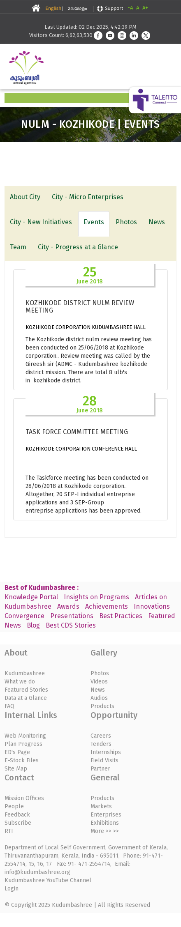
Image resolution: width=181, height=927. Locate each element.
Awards (68, 606)
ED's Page (17, 752)
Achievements (106, 606)
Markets (101, 806)
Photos (126, 222)
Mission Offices (24, 798)
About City (25, 197)
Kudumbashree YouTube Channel (48, 880)
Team (18, 247)
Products (102, 706)
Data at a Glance (26, 698)
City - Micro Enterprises (87, 197)
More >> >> (104, 831)
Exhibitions (104, 822)
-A (130, 8)
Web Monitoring (25, 735)
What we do (20, 681)
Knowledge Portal (31, 597)
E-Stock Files (22, 760)
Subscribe (18, 822)
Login (12, 888)
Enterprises (105, 814)
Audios (99, 698)
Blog (33, 625)
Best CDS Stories (71, 625)
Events (94, 222)
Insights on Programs (96, 597)
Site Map (16, 768)
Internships (105, 752)
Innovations (152, 606)
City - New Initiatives (41, 222)
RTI (9, 831)
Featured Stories (26, 689)
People (14, 806)
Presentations (71, 616)
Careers (100, 735)
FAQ (9, 706)
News (157, 222)
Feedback (17, 814)
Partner (100, 768)
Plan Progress (23, 744)
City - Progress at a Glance (78, 247)
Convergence (24, 616)
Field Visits (104, 760)
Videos (99, 681)
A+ (145, 8)
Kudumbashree (25, 673)
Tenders (100, 744)
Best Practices (120, 616)
